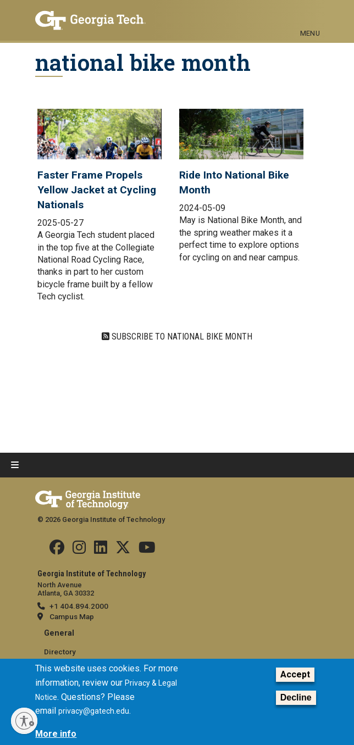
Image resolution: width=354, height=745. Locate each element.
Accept (295, 675)
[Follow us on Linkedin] (100, 550)
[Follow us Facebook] (56, 550)
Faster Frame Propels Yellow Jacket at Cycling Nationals (96, 190)
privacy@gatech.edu (93, 711)
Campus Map (71, 616)
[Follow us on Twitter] (122, 550)
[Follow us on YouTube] (147, 550)
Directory (60, 651)
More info (55, 734)
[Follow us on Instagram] (79, 550)
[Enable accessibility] (24, 721)
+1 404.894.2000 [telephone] (78, 606)
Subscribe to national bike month (180, 336)
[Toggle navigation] (310, 15)
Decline (296, 697)
